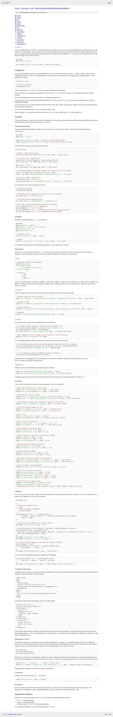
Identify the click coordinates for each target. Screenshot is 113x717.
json (79, 52)
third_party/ (20, 30)
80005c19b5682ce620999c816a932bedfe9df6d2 (52, 8)
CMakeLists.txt (21, 36)
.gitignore (19, 34)
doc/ (18, 20)
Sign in (109, 3)
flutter (17, 8)
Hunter (43, 97)
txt (106, 714)
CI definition (52, 707)
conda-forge (52, 112)
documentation (46, 122)
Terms (19, 714)
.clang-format (20, 32)
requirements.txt (21, 44)
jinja (50, 50)
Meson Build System (31, 90)
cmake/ (19, 17)
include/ (19, 22)
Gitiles (10, 714)
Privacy (15, 714)
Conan (25, 93)
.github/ (19, 16)
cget (25, 105)
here (90, 75)
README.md (20, 42)
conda (25, 112)
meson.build (20, 40)
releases (53, 73)
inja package (66, 100)
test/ (18, 28)
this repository (57, 93)
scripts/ (19, 24)
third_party (25, 8)
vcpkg (25, 100)
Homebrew (37, 109)
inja (32, 8)
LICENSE (19, 38)
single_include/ (21, 26)
